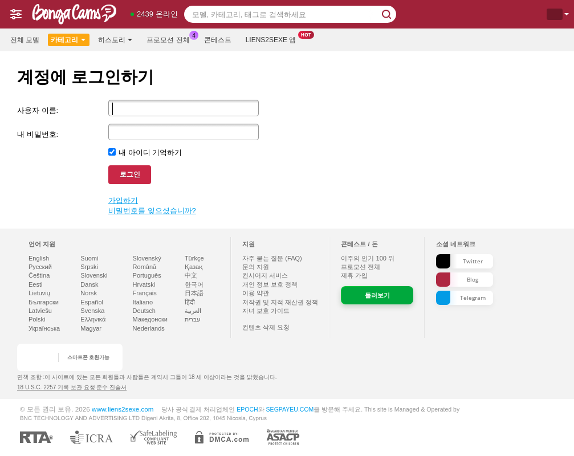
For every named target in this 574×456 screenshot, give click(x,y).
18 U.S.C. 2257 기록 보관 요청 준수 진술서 (72, 387)
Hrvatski (144, 284)
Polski (37, 319)
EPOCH (247, 409)
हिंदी (190, 302)
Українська (44, 328)
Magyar (90, 328)
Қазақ (194, 266)
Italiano (143, 302)
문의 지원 (255, 266)
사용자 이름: (37, 110)
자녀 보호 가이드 (266, 310)
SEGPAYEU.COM (290, 409)
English (39, 258)
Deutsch (144, 310)
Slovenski (93, 275)
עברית (193, 319)
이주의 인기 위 (367, 258)
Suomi (89, 258)
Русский (40, 266)
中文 (191, 275)
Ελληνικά (92, 319)
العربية (193, 310)
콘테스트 (217, 40)
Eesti (35, 284)
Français (145, 293)
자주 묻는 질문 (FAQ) (272, 258)
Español (91, 302)
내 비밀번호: (37, 134)
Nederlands (149, 328)
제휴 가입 (354, 275)
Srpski (89, 266)
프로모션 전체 (170, 39)
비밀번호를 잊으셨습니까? (152, 210)
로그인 (130, 174)
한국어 (194, 284)
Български (44, 302)
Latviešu (40, 310)
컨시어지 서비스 (265, 275)
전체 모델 (24, 40)
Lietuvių (39, 293)
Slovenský (147, 258)
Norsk (88, 293)
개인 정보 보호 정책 (270, 284)
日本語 (194, 293)
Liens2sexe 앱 (274, 39)
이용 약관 (255, 293)
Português (147, 275)
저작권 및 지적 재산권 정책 (280, 302)
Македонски (150, 319)
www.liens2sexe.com (122, 409)
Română (145, 266)
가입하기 (123, 200)
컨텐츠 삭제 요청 (266, 327)
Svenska (92, 310)
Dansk (89, 284)
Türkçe (194, 258)
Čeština (39, 275)
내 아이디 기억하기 (150, 152)
